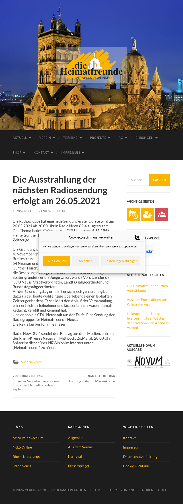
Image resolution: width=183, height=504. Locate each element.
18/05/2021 (22, 211)
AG (121, 137)
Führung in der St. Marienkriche (92, 378)
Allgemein (75, 437)
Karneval (75, 456)
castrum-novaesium (28, 438)
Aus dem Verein (32, 362)
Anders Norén (141, 490)
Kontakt (41, 152)
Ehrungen (145, 137)
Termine (70, 137)
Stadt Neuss (22, 466)
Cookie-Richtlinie (136, 466)
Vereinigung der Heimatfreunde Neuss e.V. (63, 490)
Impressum (70, 152)
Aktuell (20, 137)
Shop (17, 152)
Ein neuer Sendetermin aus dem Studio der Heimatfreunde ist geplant (38, 382)
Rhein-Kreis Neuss (27, 456)
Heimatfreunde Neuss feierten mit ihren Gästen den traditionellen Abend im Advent (148, 320)
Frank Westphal (51, 211)
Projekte (98, 137)
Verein (45, 137)
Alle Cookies (56, 261)
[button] (138, 237)
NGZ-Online (22, 447)
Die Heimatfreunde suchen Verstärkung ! (147, 288)
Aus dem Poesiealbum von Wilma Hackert (147, 301)
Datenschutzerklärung (140, 456)
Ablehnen (86, 261)
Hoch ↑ (164, 490)
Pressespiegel (78, 465)
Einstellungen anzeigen (121, 261)
